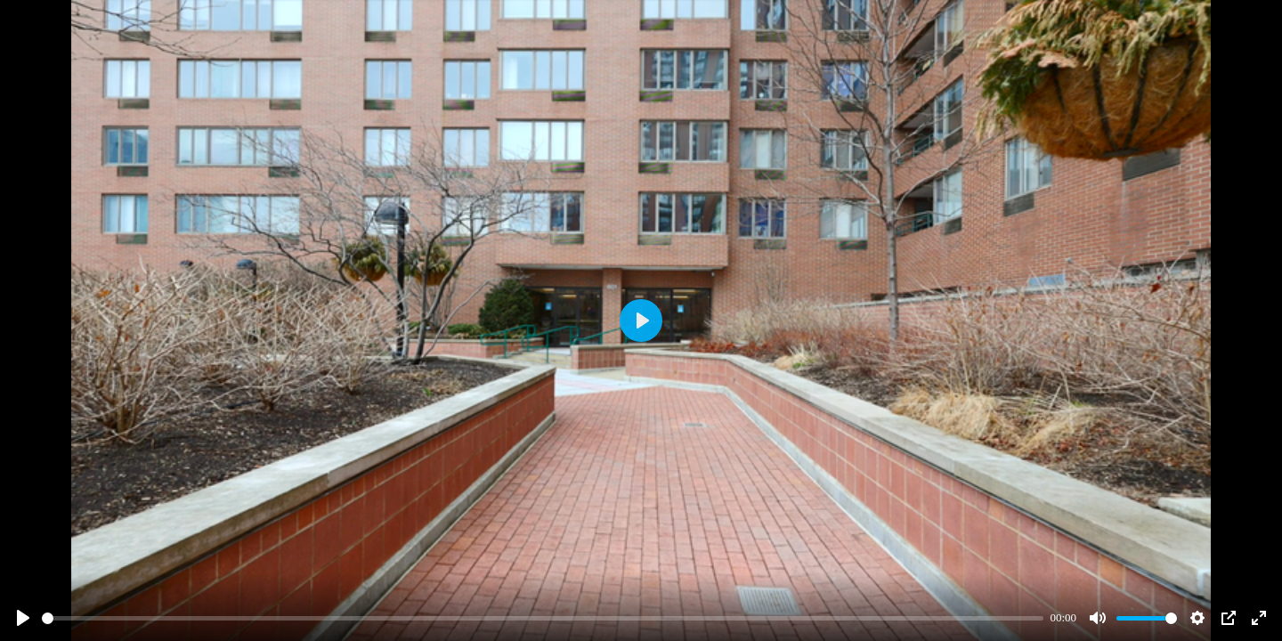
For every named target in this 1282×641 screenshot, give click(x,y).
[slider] (542, 618)
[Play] (23, 618)
